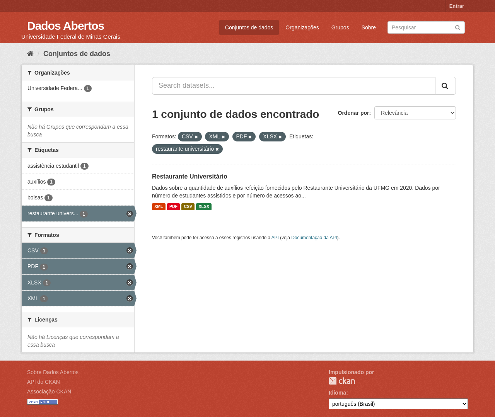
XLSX (204, 206)
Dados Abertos (65, 25)
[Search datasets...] (293, 86)
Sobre (369, 27)
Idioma (337, 393)
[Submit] (457, 27)
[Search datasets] (426, 27)
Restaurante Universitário (189, 176)
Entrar (456, 6)
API (275, 237)
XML (158, 206)
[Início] (30, 54)
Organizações (302, 27)
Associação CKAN (49, 391)
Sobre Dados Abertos (53, 372)
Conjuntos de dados (249, 27)
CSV (188, 206)
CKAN (342, 381)
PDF (173, 206)
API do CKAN (43, 382)
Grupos (340, 27)
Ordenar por (353, 113)
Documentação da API (314, 237)
